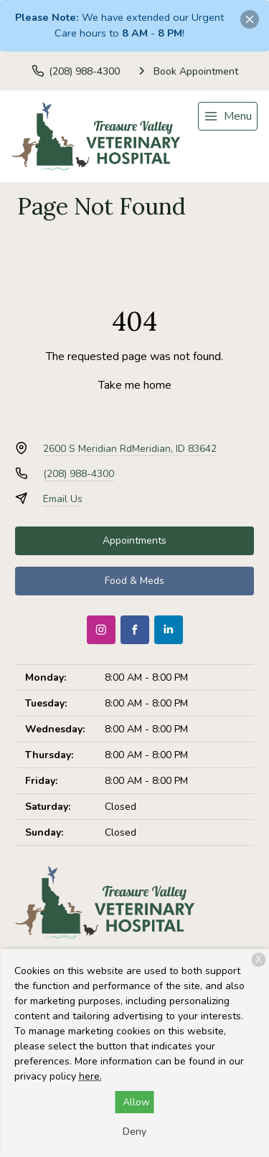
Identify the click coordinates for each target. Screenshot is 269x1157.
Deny (134, 1131)
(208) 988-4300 (78, 474)
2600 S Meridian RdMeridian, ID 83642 (130, 448)
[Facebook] (135, 629)
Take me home (134, 385)
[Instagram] (101, 629)
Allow (136, 1102)
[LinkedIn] (168, 629)
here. (90, 1076)
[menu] (228, 116)
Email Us (62, 499)
